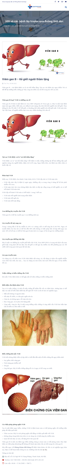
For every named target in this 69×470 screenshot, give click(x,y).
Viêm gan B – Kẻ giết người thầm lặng (25, 79)
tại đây (45, 450)
